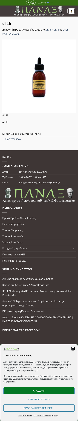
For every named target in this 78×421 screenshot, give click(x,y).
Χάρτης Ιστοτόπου (12, 242)
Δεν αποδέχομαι (39, 399)
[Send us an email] (33, 2)
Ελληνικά (45, 2)
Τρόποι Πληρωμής (12, 230)
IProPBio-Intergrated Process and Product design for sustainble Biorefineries (36, 293)
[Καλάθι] (71, 11)
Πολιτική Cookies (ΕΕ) (14, 254)
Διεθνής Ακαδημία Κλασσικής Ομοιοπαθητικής (27, 278)
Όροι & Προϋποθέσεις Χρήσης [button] (46, 415)
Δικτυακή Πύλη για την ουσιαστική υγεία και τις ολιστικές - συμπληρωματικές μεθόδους (33, 303)
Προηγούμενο (11, 138)
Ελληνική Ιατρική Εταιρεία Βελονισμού (23, 311)
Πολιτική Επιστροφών (14, 260)
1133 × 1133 (52, 29)
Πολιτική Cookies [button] (25, 415)
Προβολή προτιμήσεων (39, 408)
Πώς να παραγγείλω (13, 224)
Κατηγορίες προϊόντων (14, 248)
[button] (73, 348)
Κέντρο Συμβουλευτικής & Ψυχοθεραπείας (25, 284)
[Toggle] (74, 248)
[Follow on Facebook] (28, 2)
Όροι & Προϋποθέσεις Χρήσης (19, 218)
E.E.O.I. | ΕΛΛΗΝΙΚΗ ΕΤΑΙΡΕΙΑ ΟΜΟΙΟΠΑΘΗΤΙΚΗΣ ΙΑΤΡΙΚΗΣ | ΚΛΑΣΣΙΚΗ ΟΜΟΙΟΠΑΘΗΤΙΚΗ (37, 319)
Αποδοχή (39, 390)
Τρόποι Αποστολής (12, 236)
